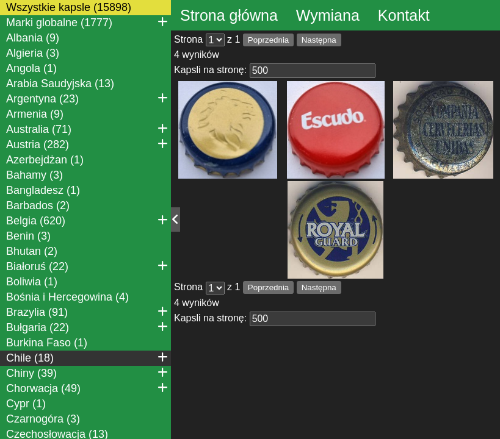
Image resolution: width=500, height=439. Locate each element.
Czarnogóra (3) (43, 419)
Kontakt (404, 15)
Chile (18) (87, 357)
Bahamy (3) (34, 175)
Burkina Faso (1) (46, 343)
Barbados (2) (38, 205)
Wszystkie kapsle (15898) (68, 7)
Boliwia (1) (31, 282)
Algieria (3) (32, 53)
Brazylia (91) (87, 311)
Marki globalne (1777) (87, 22)
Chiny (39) (87, 372)
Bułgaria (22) (87, 327)
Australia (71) (87, 128)
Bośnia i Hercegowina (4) (67, 297)
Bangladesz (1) (43, 190)
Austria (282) (87, 144)
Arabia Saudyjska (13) (60, 83)
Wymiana (328, 15)
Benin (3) (28, 236)
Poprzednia (268, 40)
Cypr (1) (26, 404)
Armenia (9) (34, 114)
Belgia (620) (87, 220)
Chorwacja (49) (87, 387)
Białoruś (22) (87, 266)
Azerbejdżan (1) (45, 160)
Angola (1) (31, 68)
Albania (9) (32, 38)
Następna (319, 40)
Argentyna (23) (87, 98)
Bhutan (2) (31, 251)
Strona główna (229, 15)
